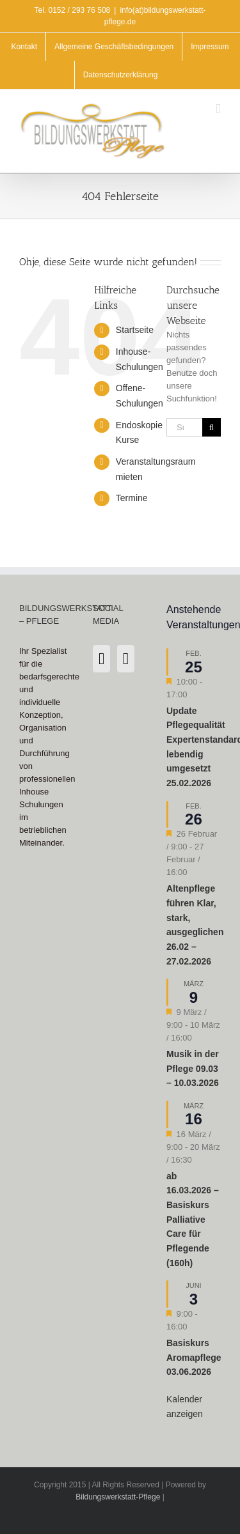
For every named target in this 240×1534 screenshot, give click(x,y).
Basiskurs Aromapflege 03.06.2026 (193, 1357)
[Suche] (211, 427)
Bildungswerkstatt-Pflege (118, 1496)
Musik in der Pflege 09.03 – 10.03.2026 (192, 1068)
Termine (132, 498)
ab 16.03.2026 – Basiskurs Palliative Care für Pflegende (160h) (192, 1219)
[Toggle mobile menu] (218, 109)
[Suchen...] (184, 427)
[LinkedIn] (125, 658)
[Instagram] (101, 658)
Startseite (135, 330)
